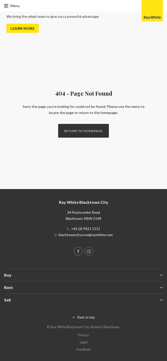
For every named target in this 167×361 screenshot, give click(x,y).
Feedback (83, 349)
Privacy (83, 335)
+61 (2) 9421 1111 (85, 228)
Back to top (86, 317)
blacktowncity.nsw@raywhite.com (86, 235)
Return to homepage (83, 131)
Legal (83, 342)
